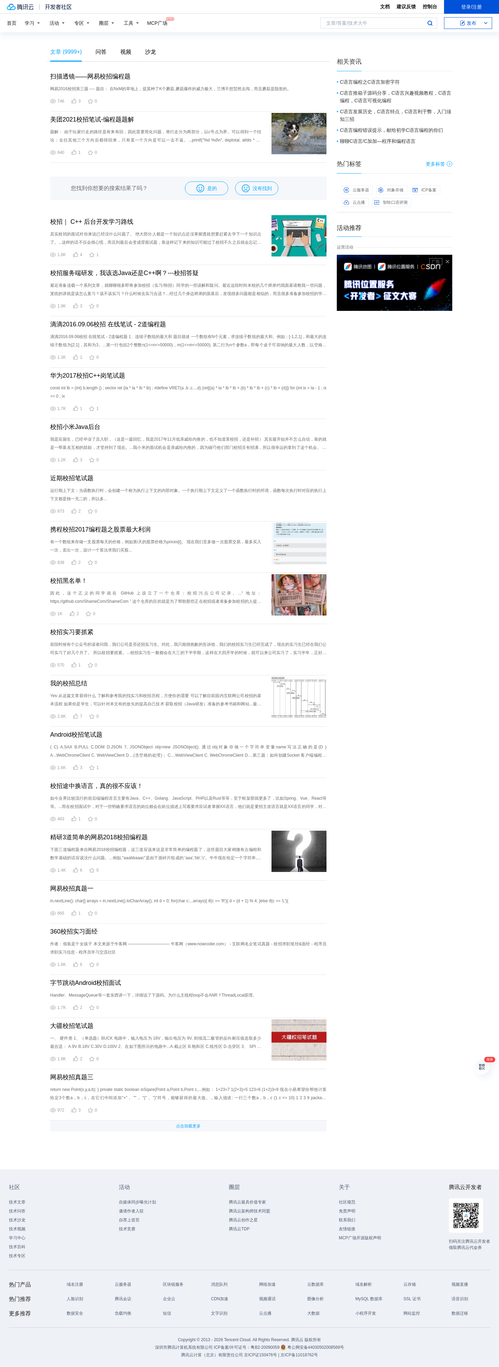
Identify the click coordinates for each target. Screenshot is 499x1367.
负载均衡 (123, 1313)
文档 (385, 6)
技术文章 (17, 1202)
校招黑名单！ (68, 580)
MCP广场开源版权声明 (360, 1237)
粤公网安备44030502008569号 (315, 1347)
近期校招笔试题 (71, 478)
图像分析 (315, 1298)
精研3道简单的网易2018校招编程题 (99, 837)
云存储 (409, 1284)
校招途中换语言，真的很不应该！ (96, 785)
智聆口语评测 (391, 202)
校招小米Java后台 (75, 426)
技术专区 (17, 1255)
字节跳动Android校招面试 (85, 982)
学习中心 (17, 1237)
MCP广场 (157, 22)
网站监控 (411, 1313)
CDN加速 (219, 1298)
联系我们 (347, 1220)
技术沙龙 (17, 1220)
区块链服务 (173, 1284)
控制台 (430, 6)
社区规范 (347, 1202)
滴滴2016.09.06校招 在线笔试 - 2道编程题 (108, 324)
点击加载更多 (188, 1126)
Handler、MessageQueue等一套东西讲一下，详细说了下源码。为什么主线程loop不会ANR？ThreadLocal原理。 (153, 995)
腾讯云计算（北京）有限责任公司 (212, 1355)
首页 (11, 23)
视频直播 (460, 1284)
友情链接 (347, 1229)
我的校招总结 (68, 683)
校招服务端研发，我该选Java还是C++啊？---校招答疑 (124, 273)
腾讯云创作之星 (243, 1220)
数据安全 (75, 1313)
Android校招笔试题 (76, 734)
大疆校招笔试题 (71, 1025)
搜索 (430, 23)
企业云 (169, 1298)
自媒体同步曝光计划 (137, 1202)
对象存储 (390, 190)
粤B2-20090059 (265, 1347)
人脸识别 (75, 1298)
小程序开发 (365, 1313)
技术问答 (17, 1211)
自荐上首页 (129, 1220)
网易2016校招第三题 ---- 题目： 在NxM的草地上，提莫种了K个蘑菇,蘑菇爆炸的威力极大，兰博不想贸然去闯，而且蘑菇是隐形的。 (170, 88)
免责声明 (347, 1211)
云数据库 (315, 1284)
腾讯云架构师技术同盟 (249, 1211)
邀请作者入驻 (131, 1211)
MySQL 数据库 (368, 1298)
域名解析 (363, 1284)
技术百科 (17, 1246)
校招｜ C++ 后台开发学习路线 (91, 221)
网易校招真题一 (71, 888)
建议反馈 (406, 6)
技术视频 (17, 1229)
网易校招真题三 (71, 1077)
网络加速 (267, 1284)
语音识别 (460, 1298)
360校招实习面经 (74, 931)
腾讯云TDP (239, 1229)
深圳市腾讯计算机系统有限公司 (184, 1347)
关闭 (447, 261)
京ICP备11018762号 (299, 1355)
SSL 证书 (412, 1298)
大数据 (313, 1313)
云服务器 (356, 190)
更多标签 (439, 164)
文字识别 (219, 1313)
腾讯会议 (123, 1298)
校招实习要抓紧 (71, 632)
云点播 (354, 202)
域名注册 (75, 1284)
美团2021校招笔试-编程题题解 (92, 119)
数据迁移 (460, 1313)
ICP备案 (424, 190)
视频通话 (267, 1298)
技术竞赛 (127, 1229)
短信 (167, 1313)
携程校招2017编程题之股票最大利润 (100, 529)
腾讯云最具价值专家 (247, 1202)
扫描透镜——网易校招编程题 (90, 76)
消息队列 (219, 1284)
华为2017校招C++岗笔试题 (87, 375)
